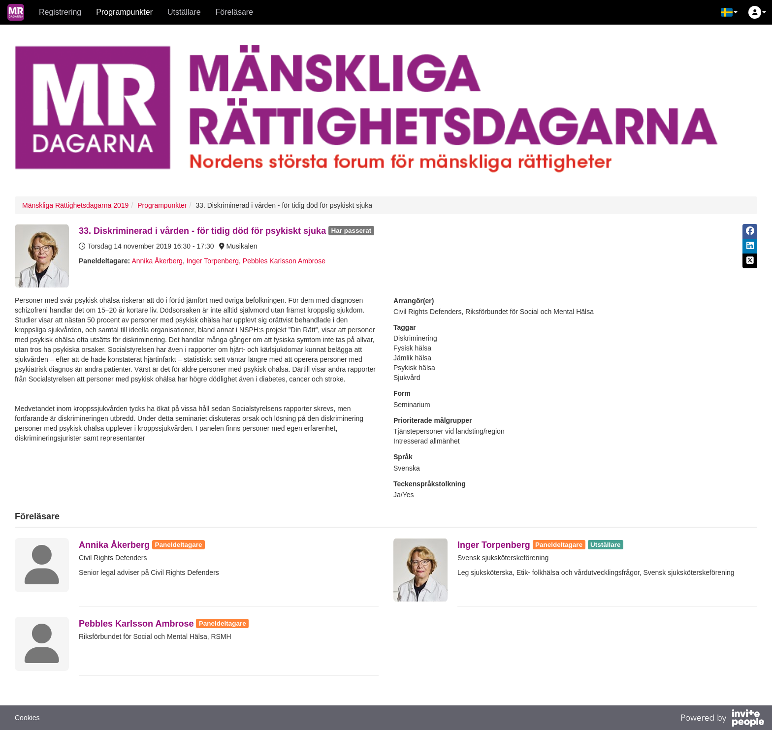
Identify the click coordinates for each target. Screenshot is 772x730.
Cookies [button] (27, 718)
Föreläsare (234, 12)
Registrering (60, 12)
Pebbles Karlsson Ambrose (284, 261)
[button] (729, 12)
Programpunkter (124, 12)
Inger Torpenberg (213, 261)
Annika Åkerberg (157, 261)
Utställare (184, 12)
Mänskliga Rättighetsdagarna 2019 (75, 205)
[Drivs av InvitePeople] (722, 719)
